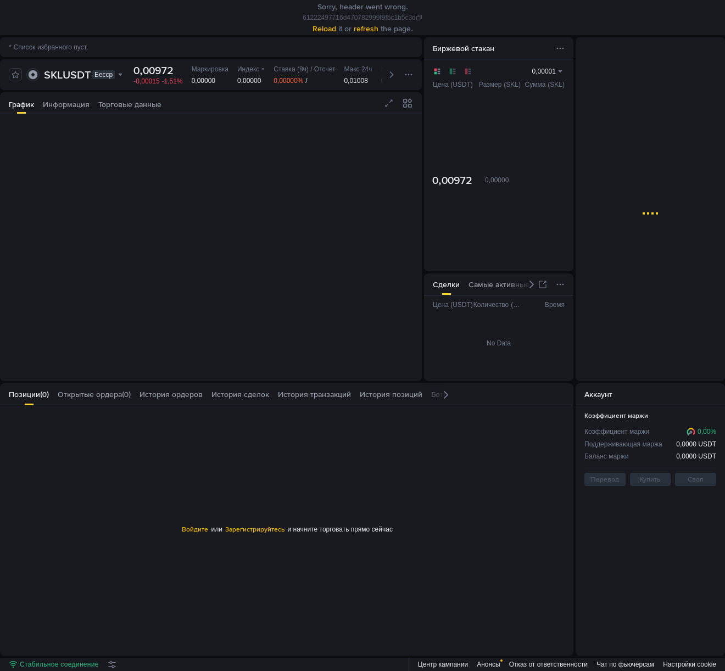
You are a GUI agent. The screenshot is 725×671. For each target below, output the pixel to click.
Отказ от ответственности (548, 664)
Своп (696, 479)
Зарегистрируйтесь (255, 529)
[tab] (21, 103)
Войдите (195, 529)
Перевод (605, 479)
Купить (650, 479)
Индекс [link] (251, 69)
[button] (531, 284)
